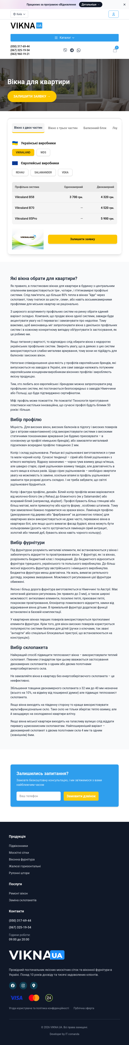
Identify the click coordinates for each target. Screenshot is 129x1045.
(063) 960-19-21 (20, 53)
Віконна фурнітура (22, 859)
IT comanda (72, 1034)
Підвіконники (18, 846)
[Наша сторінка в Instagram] (23, 985)
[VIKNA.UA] (64, 955)
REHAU (20, 172)
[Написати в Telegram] (72, 50)
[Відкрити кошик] (115, 50)
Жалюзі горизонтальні (25, 866)
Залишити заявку (82, 239)
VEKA (65, 172)
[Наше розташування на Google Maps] (34, 985)
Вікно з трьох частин (63, 128)
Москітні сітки (19, 852)
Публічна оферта (84, 1008)
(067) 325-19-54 (20, 50)
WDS (43, 152)
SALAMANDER (43, 172)
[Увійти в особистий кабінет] (114, 14)
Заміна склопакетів (23, 900)
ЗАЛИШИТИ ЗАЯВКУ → (32, 96)
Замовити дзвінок (81, 796)
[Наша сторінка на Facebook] (13, 985)
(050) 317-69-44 (20, 46)
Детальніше (91, 4)
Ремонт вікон (18, 893)
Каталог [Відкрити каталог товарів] (64, 38)
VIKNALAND (23, 152)
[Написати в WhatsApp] (79, 50)
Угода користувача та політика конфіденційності (39, 1008)
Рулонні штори (19, 873)
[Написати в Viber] (65, 50)
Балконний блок (95, 128)
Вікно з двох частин (28, 127)
